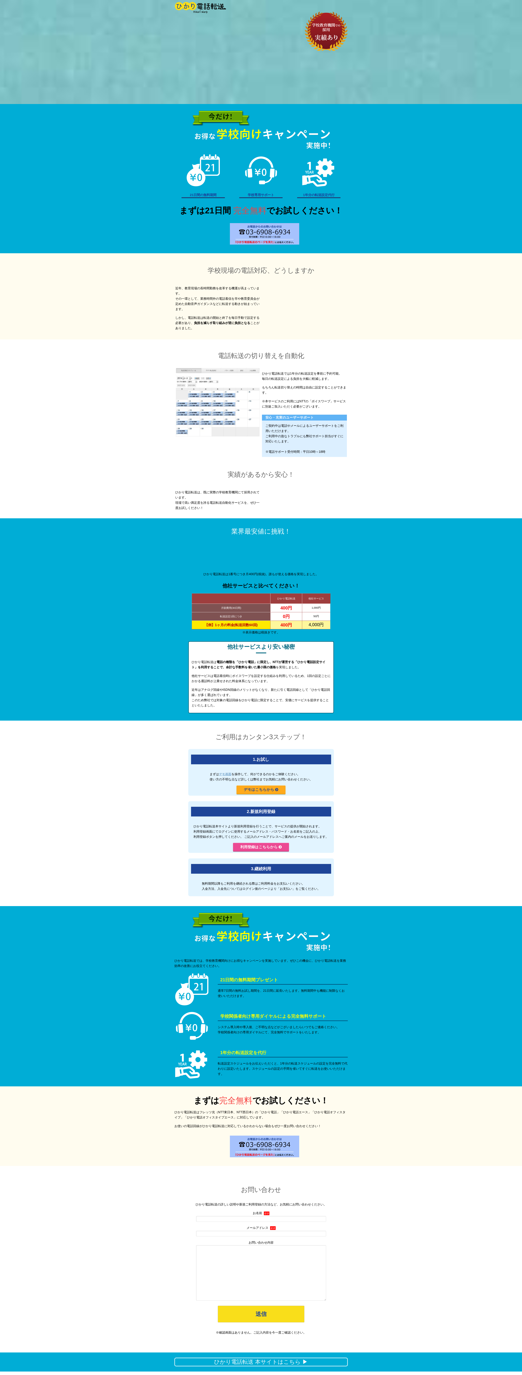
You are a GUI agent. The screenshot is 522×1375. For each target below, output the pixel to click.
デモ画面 (225, 774)
